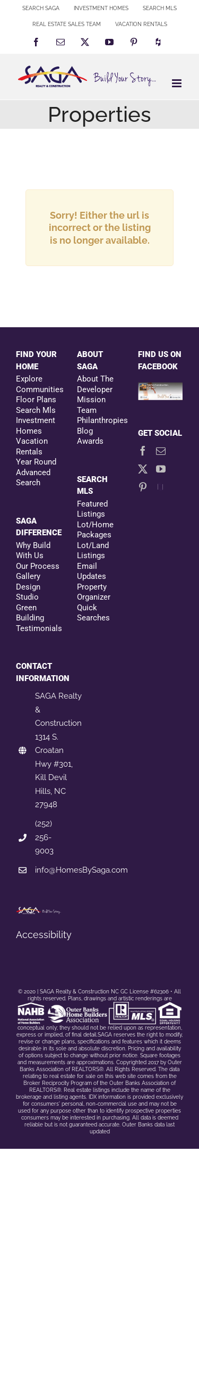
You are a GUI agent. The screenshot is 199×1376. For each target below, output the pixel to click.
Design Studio (28, 592)
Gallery (28, 576)
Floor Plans (36, 399)
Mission (91, 399)
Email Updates (91, 571)
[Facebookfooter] (160, 388)
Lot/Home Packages (95, 530)
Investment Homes (35, 426)
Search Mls (36, 410)
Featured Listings (92, 509)
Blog (85, 431)
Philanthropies (99, 420)
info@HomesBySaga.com (81, 870)
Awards (90, 441)
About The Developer (95, 384)
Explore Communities (38, 384)
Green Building (30, 613)
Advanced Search (33, 478)
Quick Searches (93, 613)
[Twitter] (143, 469)
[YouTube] (161, 469)
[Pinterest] (143, 487)
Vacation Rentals (32, 446)
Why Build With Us (33, 551)
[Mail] (161, 450)
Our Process (37, 566)
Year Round (36, 462)
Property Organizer (93, 592)
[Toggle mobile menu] (177, 83)
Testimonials (38, 628)
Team (87, 410)
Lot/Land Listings (93, 551)
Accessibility (44, 934)
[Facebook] (143, 450)
